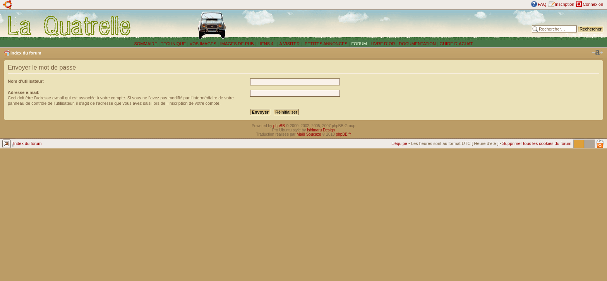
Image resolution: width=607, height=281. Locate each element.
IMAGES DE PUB (237, 43)
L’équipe (399, 143)
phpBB (279, 126)
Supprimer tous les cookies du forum (536, 143)
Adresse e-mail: (23, 92)
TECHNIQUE (173, 43)
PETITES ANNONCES (326, 43)
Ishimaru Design (321, 130)
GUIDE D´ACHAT (456, 43)
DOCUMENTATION (417, 43)
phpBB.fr (343, 134)
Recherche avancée (584, 34)
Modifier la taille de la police (597, 52)
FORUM (359, 43)
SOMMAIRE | (147, 43)
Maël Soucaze (309, 134)
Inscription (564, 4)
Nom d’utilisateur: (26, 81)
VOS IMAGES (203, 43)
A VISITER (289, 43)
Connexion (593, 4)
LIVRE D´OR (383, 43)
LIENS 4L (267, 43)
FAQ (542, 4)
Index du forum (25, 53)
